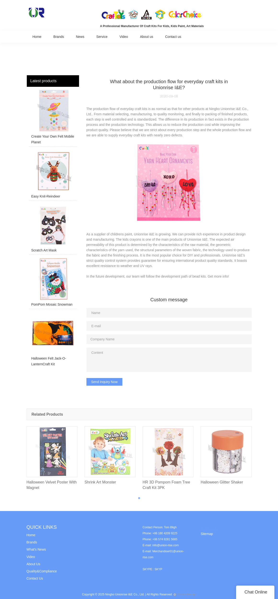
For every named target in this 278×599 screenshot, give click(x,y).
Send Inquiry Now (104, 382)
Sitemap (207, 534)
